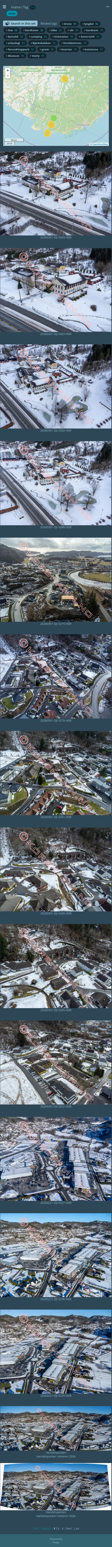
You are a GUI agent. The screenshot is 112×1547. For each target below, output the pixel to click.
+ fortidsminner (73, 43)
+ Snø (11, 30)
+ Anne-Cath (89, 36)
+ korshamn (33, 30)
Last (76, 1528)
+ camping (37, 36)
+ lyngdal (90, 24)
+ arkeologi (15, 43)
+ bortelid (14, 36)
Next (69, 1528)
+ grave (46, 49)
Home (15, 7)
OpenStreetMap (100, 144)
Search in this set (23, 23)
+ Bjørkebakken (43, 43)
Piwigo (56, 1542)
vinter (11, 13)
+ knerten (68, 49)
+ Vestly (37, 56)
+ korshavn (93, 30)
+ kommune (93, 49)
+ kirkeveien (62, 36)
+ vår (73, 30)
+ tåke (55, 30)
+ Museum (15, 56)
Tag (25, 7)
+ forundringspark (20, 49)
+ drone (69, 24)
